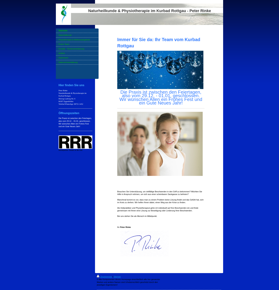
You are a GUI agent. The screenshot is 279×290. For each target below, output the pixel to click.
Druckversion (104, 277)
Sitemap (117, 277)
